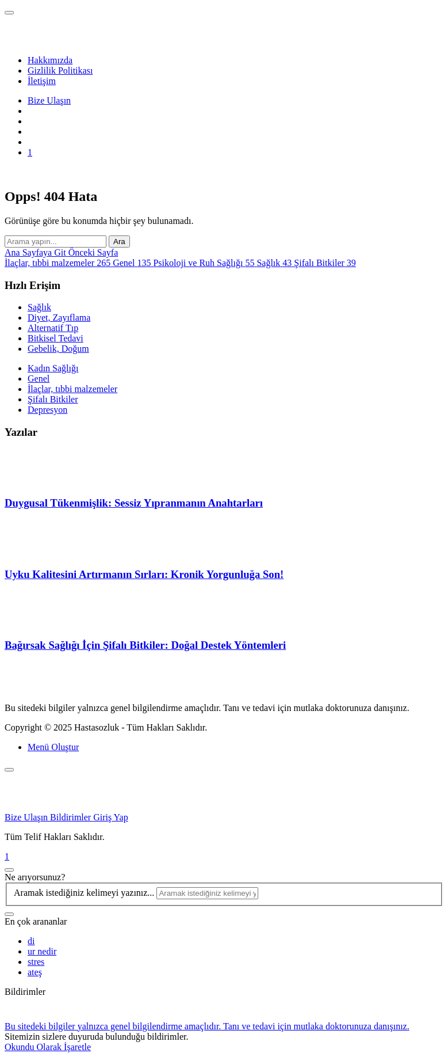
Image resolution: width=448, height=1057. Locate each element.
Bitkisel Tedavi (55, 338)
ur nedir (42, 951)
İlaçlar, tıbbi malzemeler (72, 389)
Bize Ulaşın (49, 100)
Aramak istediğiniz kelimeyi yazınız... (85, 893)
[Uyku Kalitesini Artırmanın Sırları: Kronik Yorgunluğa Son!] (33, 552)
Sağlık (39, 307)
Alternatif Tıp (53, 328)
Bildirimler (71, 817)
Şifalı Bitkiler (53, 399)
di (31, 941)
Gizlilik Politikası (60, 70)
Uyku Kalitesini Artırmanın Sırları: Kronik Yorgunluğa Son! (144, 574)
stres (36, 962)
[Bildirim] (30, 152)
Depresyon (47, 410)
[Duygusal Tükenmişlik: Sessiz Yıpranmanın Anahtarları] (33, 481)
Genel (38, 378)
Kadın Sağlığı (53, 368)
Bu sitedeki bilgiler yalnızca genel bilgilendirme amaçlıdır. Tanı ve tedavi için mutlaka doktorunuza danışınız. (207, 1026)
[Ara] (9, 914)
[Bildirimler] (224, 856)
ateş (35, 972)
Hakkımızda (50, 60)
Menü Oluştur (53, 747)
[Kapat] (9, 769)
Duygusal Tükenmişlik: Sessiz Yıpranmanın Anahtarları (134, 503)
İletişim (42, 81)
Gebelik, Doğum (58, 348)
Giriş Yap (110, 817)
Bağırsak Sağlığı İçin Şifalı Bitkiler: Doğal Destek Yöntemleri (145, 645)
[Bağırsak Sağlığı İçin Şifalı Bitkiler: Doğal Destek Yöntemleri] (33, 623)
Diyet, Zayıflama (59, 317)
